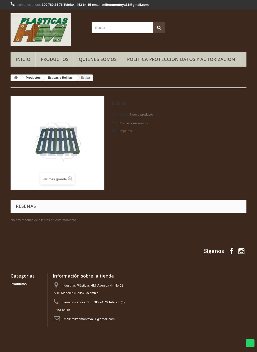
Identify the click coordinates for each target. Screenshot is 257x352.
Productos (55, 59)
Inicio (23, 59)
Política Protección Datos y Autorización (181, 59)
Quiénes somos (98, 59)
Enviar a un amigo (133, 123)
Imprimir (126, 131)
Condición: (120, 114)
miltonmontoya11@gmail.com (93, 319)
